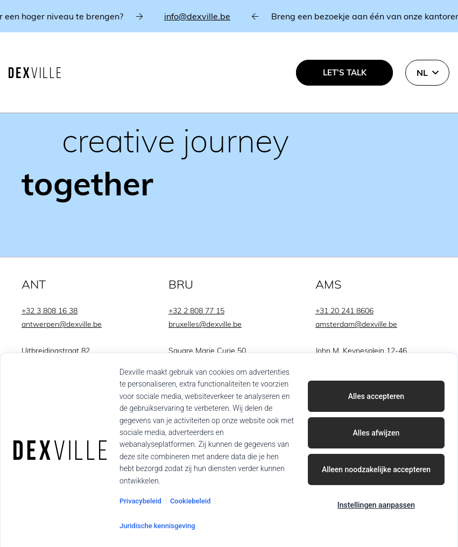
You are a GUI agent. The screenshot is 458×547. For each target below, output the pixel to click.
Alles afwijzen (376, 433)
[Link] (229, 129)
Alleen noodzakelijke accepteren (376, 469)
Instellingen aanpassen (376, 505)
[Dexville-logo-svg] (35, 72)
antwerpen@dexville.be (62, 324)
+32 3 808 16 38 (49, 310)
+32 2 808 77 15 (196, 310)
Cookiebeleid (190, 501)
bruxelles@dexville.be (205, 324)
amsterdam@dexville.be (356, 324)
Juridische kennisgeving (157, 526)
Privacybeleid (140, 501)
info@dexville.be (201, 16)
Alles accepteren (376, 396)
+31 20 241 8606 (344, 310)
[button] (427, 72)
